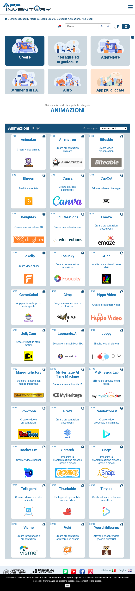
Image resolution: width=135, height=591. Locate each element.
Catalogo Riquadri (19, 19)
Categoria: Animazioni (68, 19)
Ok (67, 585)
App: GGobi (87, 19)
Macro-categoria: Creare (42, 19)
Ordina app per (90, 128)
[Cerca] (82, 26)
